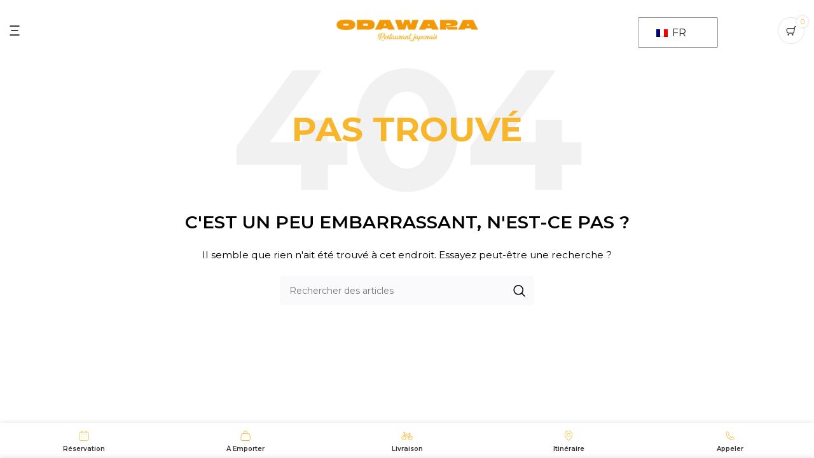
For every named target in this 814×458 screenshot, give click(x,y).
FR (671, 33)
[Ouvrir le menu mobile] (14, 30)
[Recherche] (407, 290)
